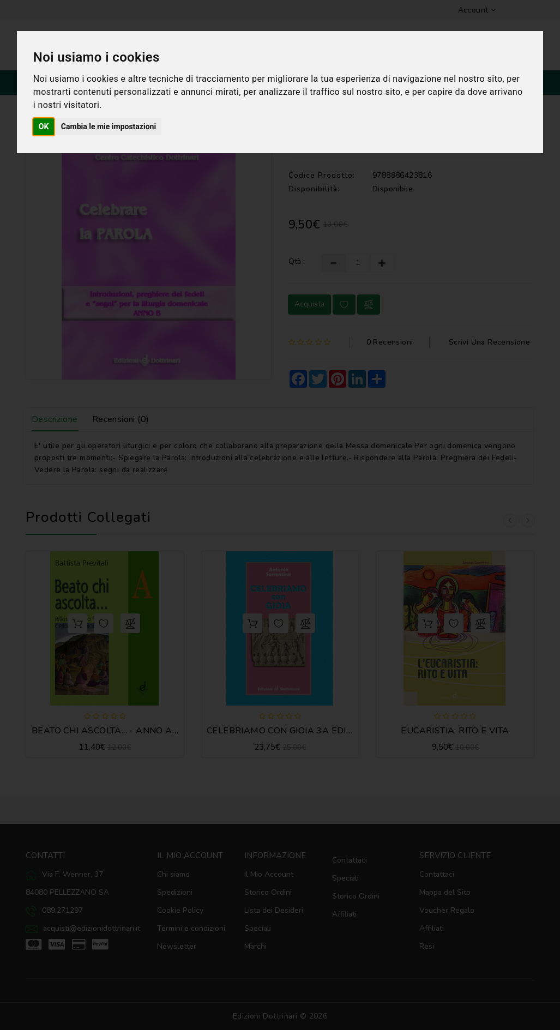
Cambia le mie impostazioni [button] (108, 126)
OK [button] (44, 126)
